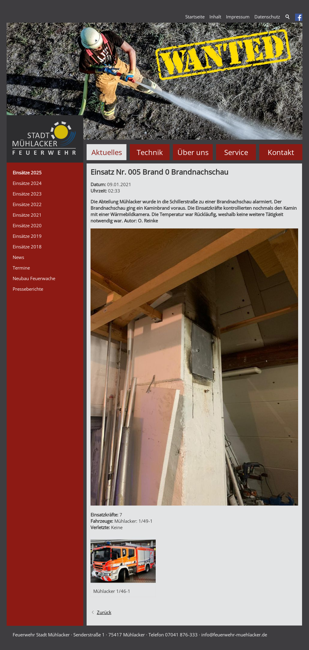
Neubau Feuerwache (34, 278)
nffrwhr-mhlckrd (234, 635)
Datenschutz (267, 17)
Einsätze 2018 (27, 247)
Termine (21, 268)
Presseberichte (28, 289)
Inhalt (215, 17)
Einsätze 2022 (27, 204)
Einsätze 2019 (27, 236)
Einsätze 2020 (27, 225)
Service (236, 152)
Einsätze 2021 (27, 215)
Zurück (104, 612)
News (18, 257)
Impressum (238, 17)
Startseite (195, 17)
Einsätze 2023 (27, 194)
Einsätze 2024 (27, 183)
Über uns (193, 152)
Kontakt (281, 152)
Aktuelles (106, 152)
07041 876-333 (181, 635)
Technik (150, 152)
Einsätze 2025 (27, 173)
